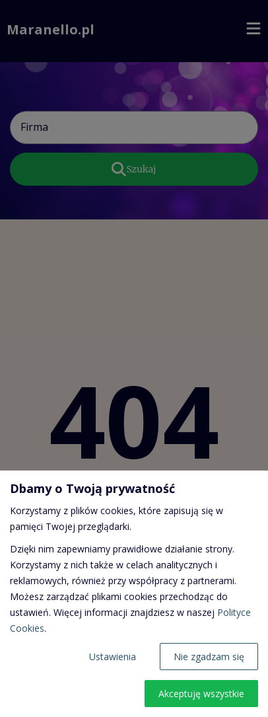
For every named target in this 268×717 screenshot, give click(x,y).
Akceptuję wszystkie (201, 693)
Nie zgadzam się (209, 656)
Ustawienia (112, 656)
